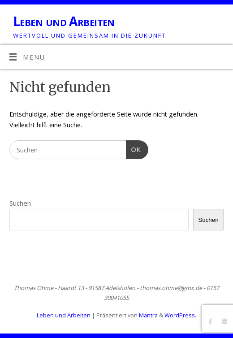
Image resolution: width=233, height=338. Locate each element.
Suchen (20, 203)
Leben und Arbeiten (64, 21)
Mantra (148, 315)
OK (133, 148)
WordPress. (180, 315)
